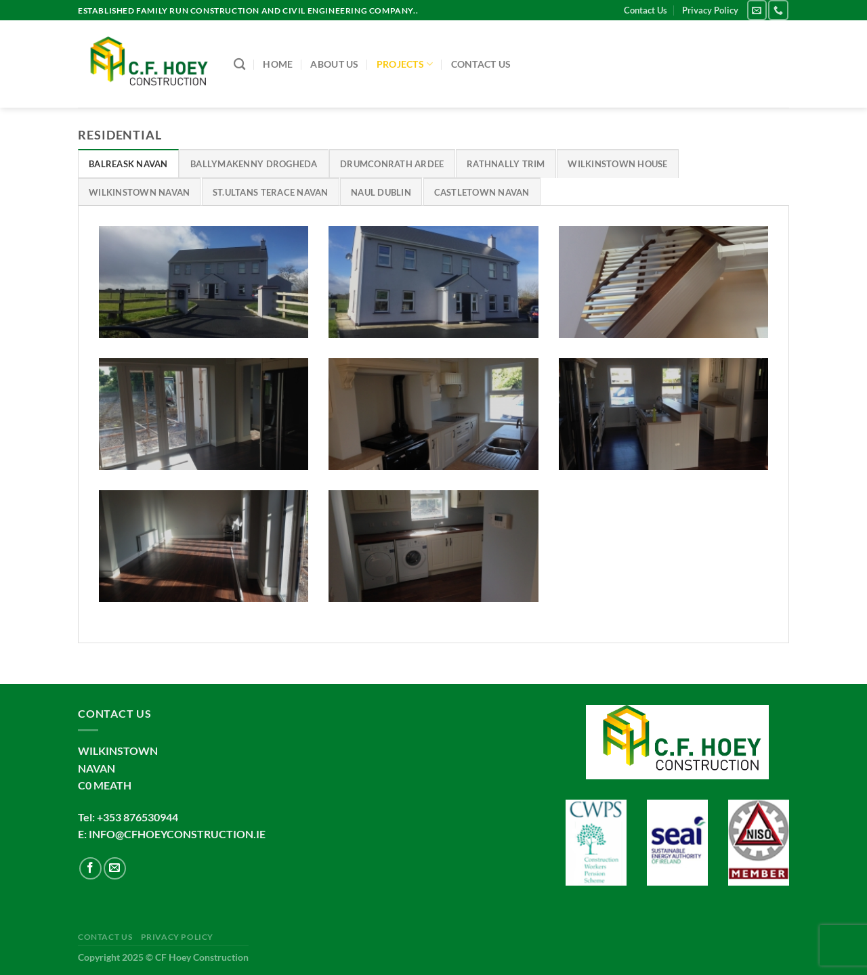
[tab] (128, 163)
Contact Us (645, 10)
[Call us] (778, 10)
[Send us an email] (757, 10)
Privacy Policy (710, 10)
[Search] (239, 65)
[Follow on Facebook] (90, 868)
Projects (405, 64)
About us (334, 64)
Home (278, 64)
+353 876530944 (137, 816)
